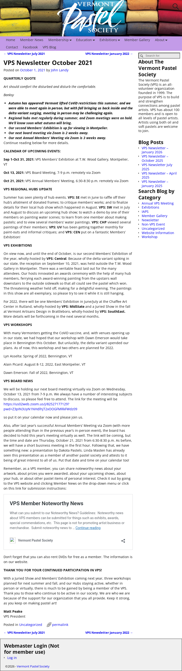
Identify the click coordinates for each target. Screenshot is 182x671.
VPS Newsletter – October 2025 (155, 158)
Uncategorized (30, 624)
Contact (12, 47)
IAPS (145, 211)
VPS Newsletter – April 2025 (159, 175)
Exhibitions (111, 40)
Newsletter (150, 220)
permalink (60, 624)
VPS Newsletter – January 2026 (155, 150)
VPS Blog (49, 47)
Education (86, 40)
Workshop (150, 237)
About (162, 40)
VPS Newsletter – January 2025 (155, 183)
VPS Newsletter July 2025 (157, 166)
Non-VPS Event (153, 224)
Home (10, 40)
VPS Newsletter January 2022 (109, 54)
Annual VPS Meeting (158, 203)
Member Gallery (137, 40)
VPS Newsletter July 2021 (24, 54)
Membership (61, 40)
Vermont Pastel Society (33, 666)
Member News (31, 40)
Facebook (30, 47)
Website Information (158, 233)
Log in (12, 657)
